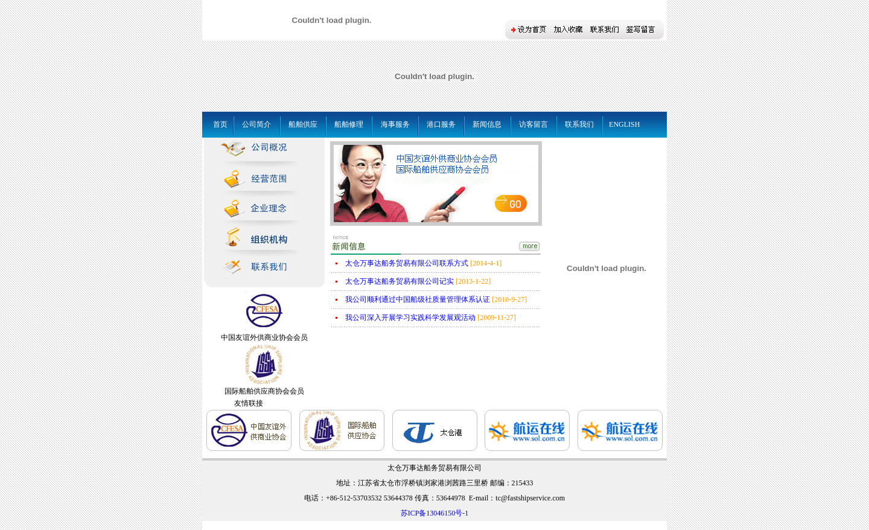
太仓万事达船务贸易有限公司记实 (399, 281)
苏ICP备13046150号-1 (435, 513)
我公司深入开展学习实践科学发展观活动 (410, 317)
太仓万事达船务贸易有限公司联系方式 (406, 263)
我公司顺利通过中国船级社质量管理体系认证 (417, 299)
